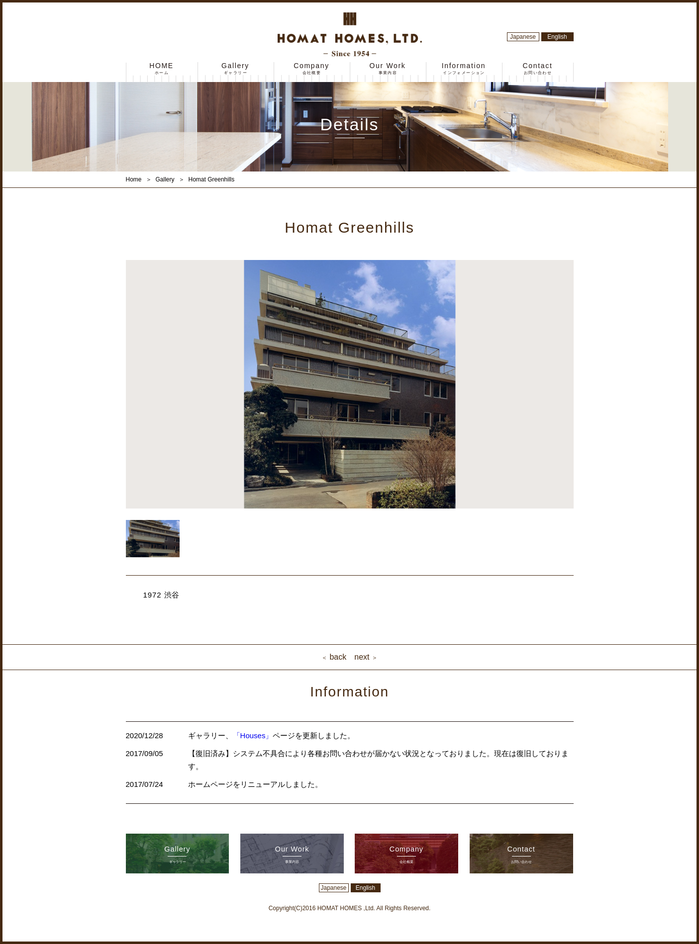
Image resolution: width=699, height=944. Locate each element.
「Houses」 (253, 735)
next (366, 657)
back (332, 657)
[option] (350, 384)
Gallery (235, 69)
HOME (161, 69)
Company (311, 69)
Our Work (387, 69)
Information (463, 69)
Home (134, 179)
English (557, 36)
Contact (537, 69)
